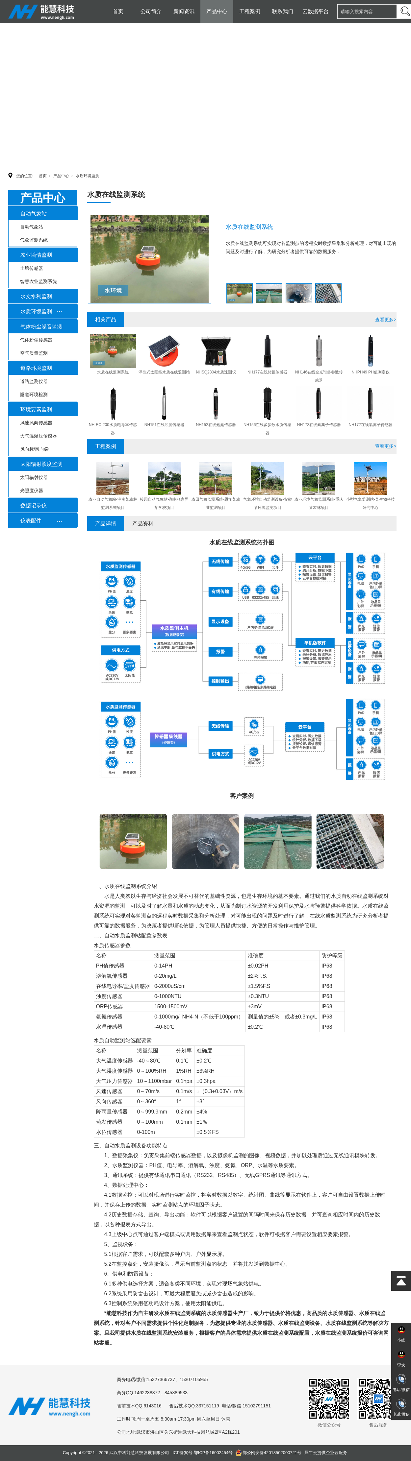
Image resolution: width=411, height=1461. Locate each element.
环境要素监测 (36, 409)
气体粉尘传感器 (36, 340)
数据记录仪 (33, 505)
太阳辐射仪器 (34, 477)
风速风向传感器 (36, 422)
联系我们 (282, 11)
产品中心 (216, 11)
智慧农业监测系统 (38, 281)
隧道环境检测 (34, 394)
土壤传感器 (31, 268)
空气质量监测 (34, 353)
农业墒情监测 (36, 255)
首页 (118, 11)
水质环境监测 (87, 176)
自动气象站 (33, 213)
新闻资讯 (183, 11)
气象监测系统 (34, 240)
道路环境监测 (36, 368)
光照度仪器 (31, 490)
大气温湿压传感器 (38, 436)
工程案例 (249, 11)
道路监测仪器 (34, 381)
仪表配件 (30, 520)
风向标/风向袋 (34, 449)
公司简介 (151, 11)
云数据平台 (315, 11)
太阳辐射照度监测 (41, 464)
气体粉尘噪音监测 (41, 326)
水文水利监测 (36, 296)
